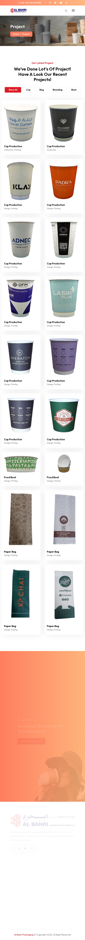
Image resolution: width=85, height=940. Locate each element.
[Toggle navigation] (73, 10)
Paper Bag (10, 551)
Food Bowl (10, 477)
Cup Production (13, 146)
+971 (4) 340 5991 (33, 3)
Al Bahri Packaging (23, 934)
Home (16, 34)
